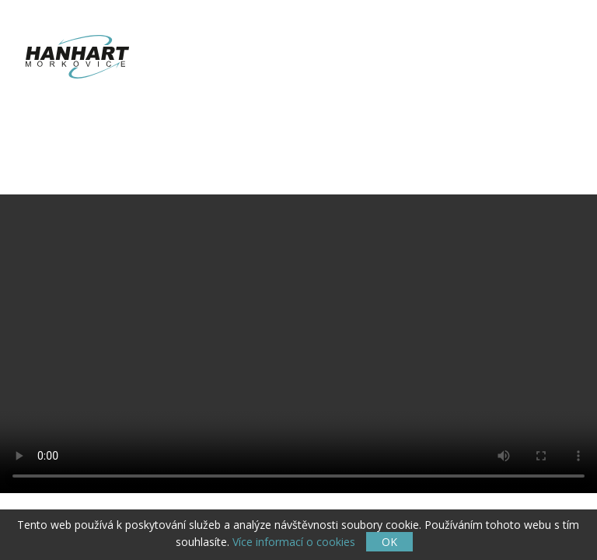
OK (389, 541)
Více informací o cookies (293, 541)
